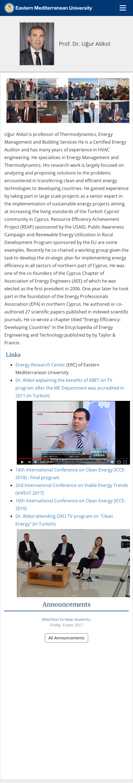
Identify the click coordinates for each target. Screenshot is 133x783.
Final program (44, 477)
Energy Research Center (40, 365)
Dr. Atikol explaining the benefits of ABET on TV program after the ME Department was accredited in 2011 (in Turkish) (69, 388)
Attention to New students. (66, 619)
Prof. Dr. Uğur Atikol (84, 43)
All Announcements (66, 637)
